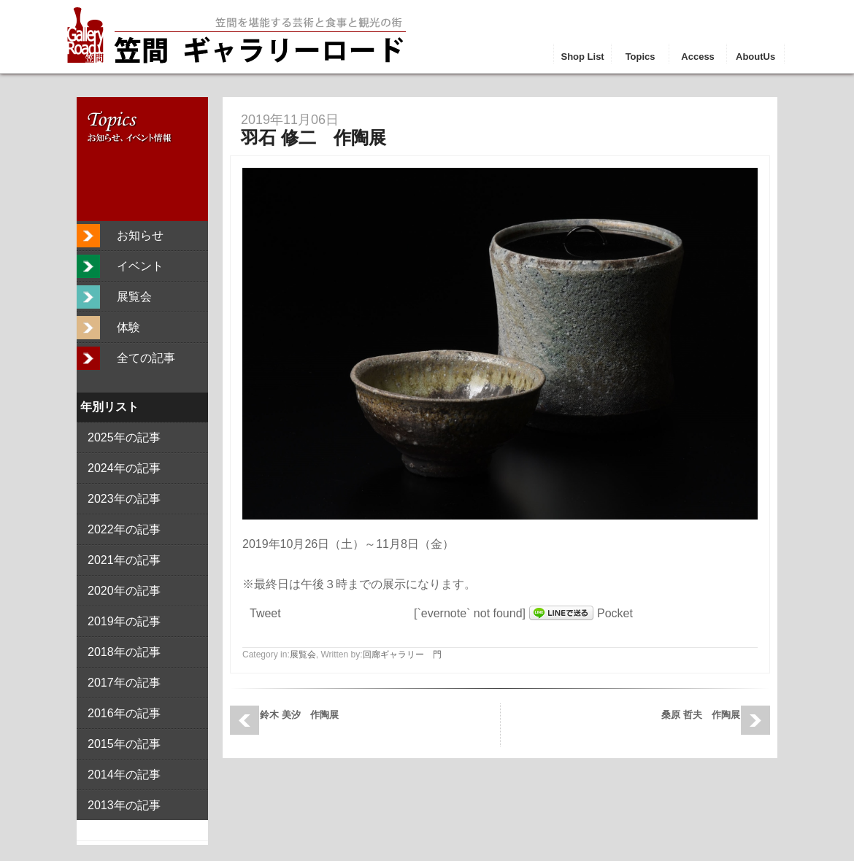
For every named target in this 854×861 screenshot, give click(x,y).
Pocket (615, 613)
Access (698, 56)
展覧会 (303, 654)
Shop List (582, 56)
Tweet (265, 613)
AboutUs (755, 56)
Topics (640, 56)
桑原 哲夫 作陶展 (700, 714)
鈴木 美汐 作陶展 (299, 714)
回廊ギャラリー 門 (402, 654)
